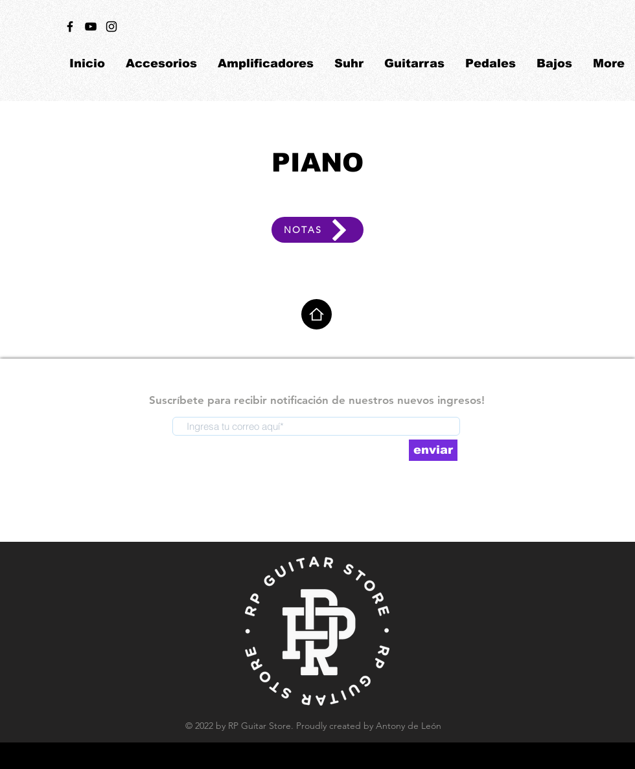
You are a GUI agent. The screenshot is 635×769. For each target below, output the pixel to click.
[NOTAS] (317, 230)
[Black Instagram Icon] (111, 26)
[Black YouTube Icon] (91, 26)
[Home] (316, 314)
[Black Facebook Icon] (70, 26)
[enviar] (433, 450)
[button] (161, 63)
